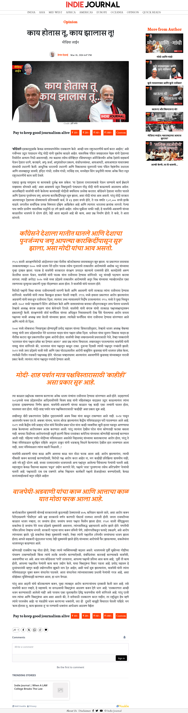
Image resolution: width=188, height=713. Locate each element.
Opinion (133, 12)
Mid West (55, 12)
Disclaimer (85, 708)
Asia (42, 12)
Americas (86, 12)
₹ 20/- (86, 132)
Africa (71, 12)
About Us (72, 708)
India (31, 12)
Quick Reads (151, 12)
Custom (121, 132)
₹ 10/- (75, 132)
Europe (102, 12)
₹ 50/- (96, 132)
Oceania (117, 12)
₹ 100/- (108, 132)
